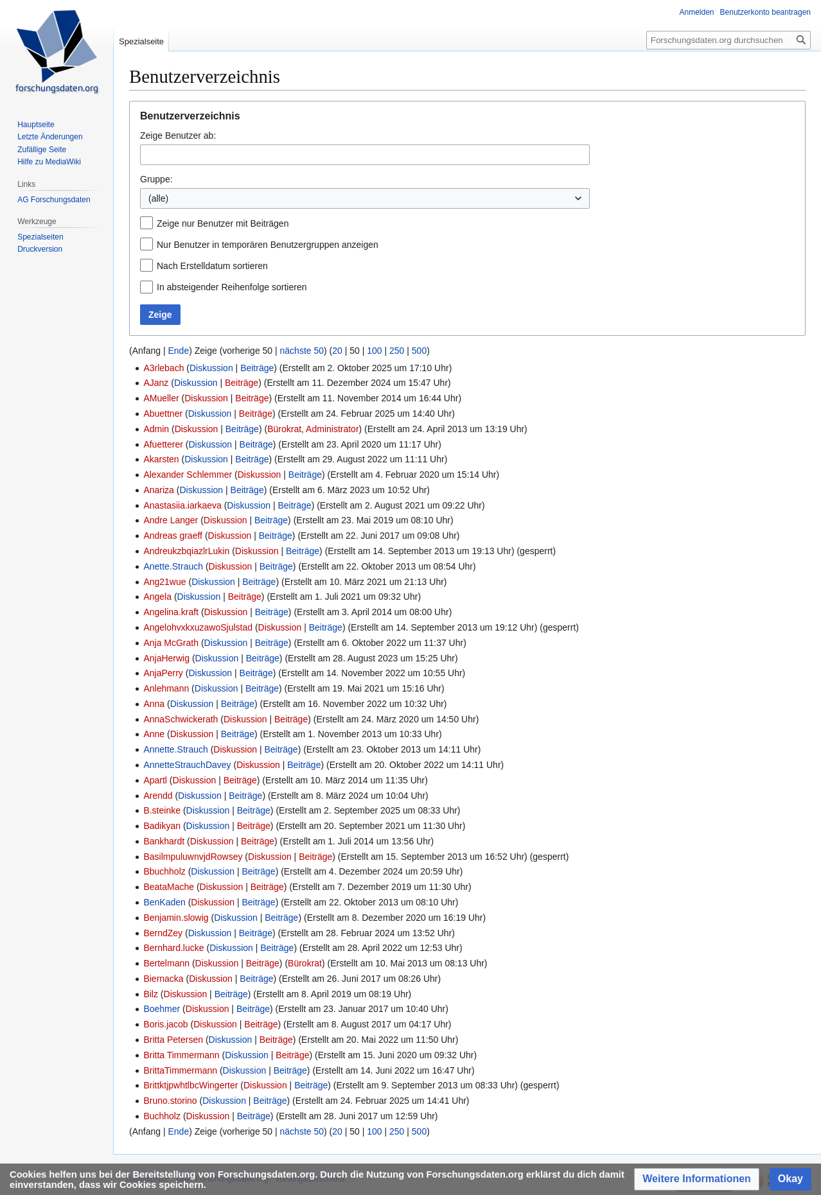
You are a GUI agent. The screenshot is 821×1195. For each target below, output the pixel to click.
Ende (178, 350)
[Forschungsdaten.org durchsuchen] (728, 40)
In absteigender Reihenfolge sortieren (232, 287)
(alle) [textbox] (158, 198)
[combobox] (365, 154)
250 (396, 350)
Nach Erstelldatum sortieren (212, 266)
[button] (696, 1179)
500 (419, 350)
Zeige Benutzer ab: (178, 135)
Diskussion (211, 368)
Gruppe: (156, 179)
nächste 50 (302, 350)
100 (374, 350)
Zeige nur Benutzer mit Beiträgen (222, 223)
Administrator (332, 429)
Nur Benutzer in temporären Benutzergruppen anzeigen (267, 245)
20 (337, 350)
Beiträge (257, 368)
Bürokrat (284, 429)
